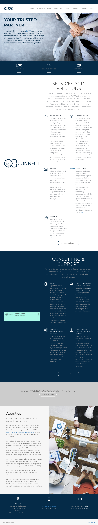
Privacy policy (91, 522)
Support (86, 508)
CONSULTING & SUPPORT (61, 8)
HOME (32, 8)
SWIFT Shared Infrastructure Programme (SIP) (21, 432)
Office (87, 506)
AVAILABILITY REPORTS (80, 8)
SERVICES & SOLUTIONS (44, 8)
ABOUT (92, 8)
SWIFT (29, 30)
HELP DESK (15, 2)
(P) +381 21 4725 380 (49, 506)
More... (83, 212)
